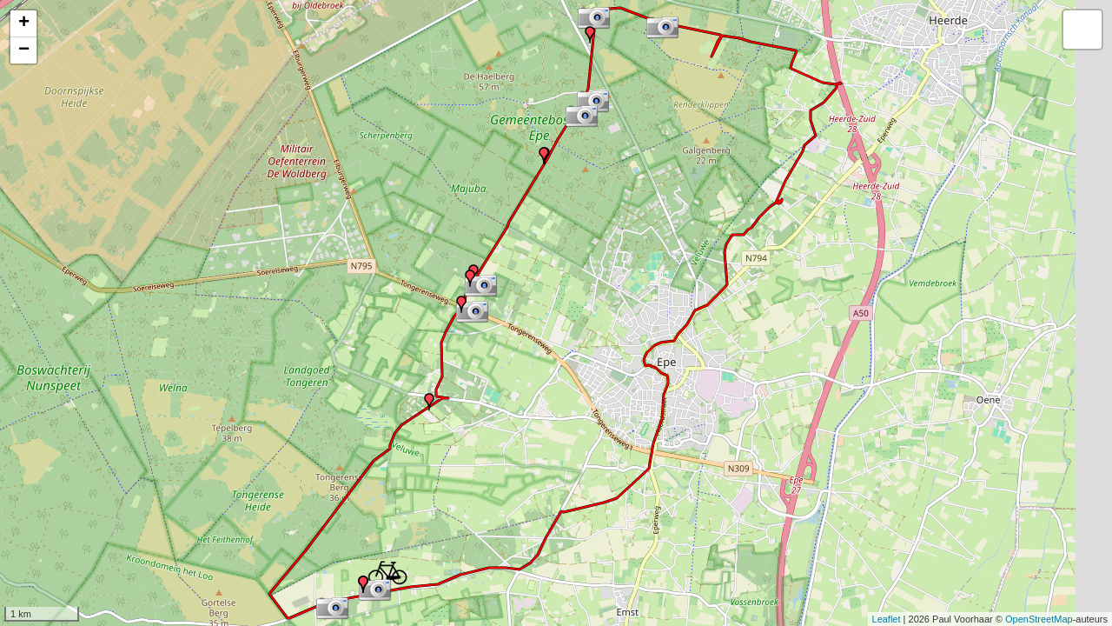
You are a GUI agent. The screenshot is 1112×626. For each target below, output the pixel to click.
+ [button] (24, 23)
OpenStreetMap (1039, 619)
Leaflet (886, 619)
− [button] (24, 50)
